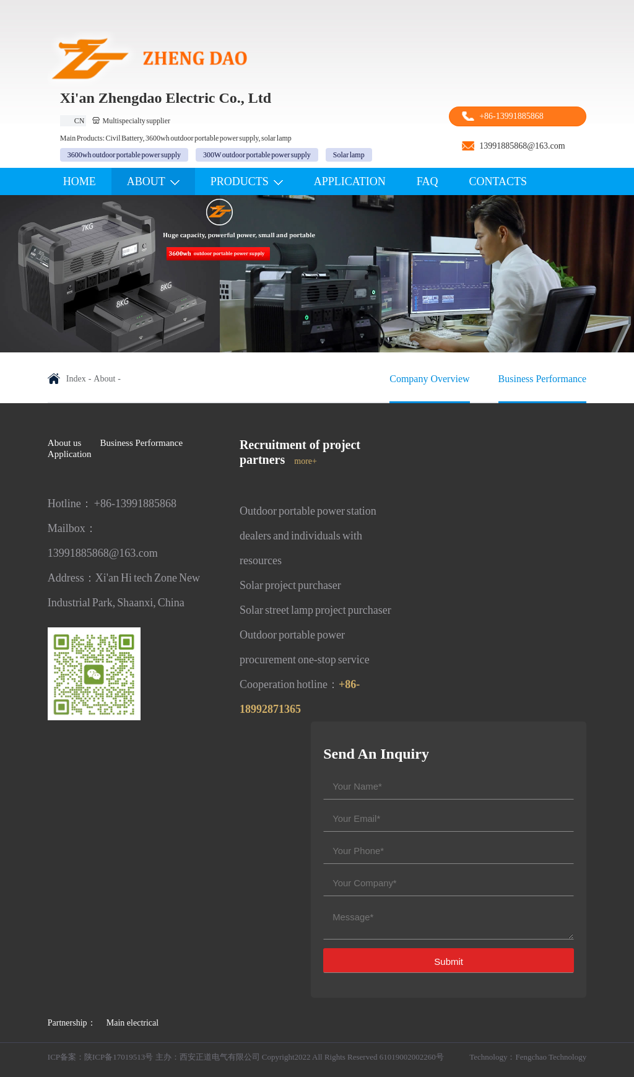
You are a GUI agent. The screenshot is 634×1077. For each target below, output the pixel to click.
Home (79, 181)
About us (65, 443)
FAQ (427, 181)
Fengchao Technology (550, 1057)
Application (70, 454)
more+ (305, 461)
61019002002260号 (412, 1057)
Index (76, 378)
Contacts (498, 181)
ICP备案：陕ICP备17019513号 (100, 1057)
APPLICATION (350, 181)
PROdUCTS (247, 181)
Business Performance (141, 443)
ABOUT (153, 181)
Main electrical (132, 1022)
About (104, 378)
